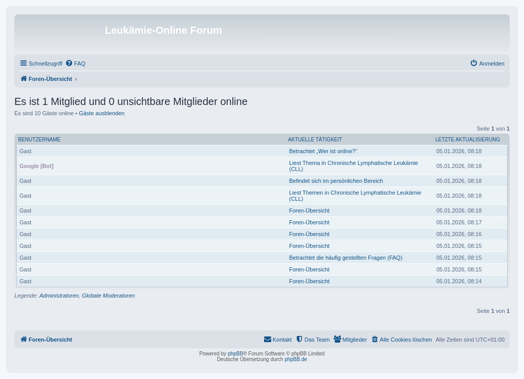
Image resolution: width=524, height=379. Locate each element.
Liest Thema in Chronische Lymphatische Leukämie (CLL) (353, 166)
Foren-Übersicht (309, 210)
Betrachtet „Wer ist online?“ (323, 151)
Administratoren (59, 295)
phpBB (235, 353)
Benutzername (39, 139)
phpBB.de (296, 359)
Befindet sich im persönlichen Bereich (336, 181)
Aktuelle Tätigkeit (315, 139)
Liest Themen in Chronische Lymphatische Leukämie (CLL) (355, 196)
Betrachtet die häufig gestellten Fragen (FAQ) (345, 258)
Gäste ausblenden (101, 113)
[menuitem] (75, 63)
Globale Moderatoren (108, 295)
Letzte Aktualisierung (467, 139)
